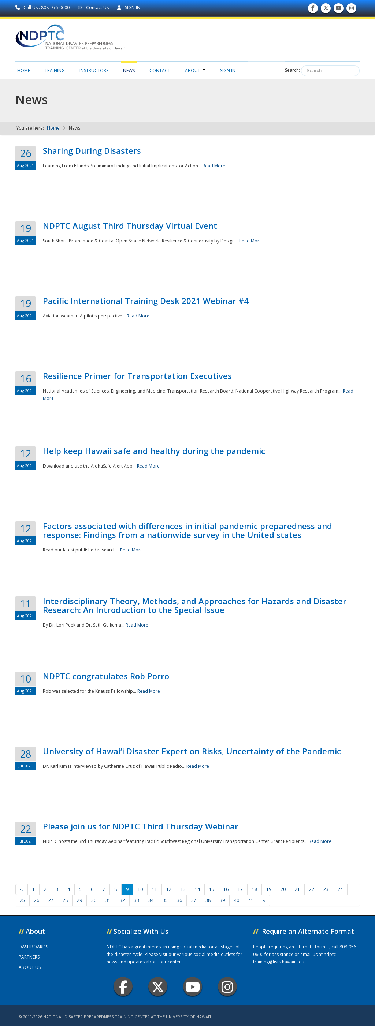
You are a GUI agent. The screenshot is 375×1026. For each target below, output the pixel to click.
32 (122, 900)
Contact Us (94, 7)
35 (165, 900)
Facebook (123, 986)
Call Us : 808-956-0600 (43, 7)
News (129, 70)
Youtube (192, 986)
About (195, 70)
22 (311, 889)
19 (268, 889)
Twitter (157, 986)
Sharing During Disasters (92, 150)
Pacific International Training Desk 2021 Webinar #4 (146, 300)
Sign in (227, 70)
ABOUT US (30, 967)
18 (254, 889)
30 (93, 900)
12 (168, 889)
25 (22, 900)
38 (208, 900)
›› (264, 900)
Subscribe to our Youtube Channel (339, 10)
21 (297, 889)
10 (140, 889)
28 (65, 900)
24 (340, 889)
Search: (292, 70)
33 (136, 900)
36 (179, 900)
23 (325, 889)
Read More (214, 166)
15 (211, 889)
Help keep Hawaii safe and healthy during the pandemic (154, 450)
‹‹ (21, 889)
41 (250, 900)
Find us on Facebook (313, 10)
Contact (159, 70)
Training (55, 70)
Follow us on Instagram (351, 10)
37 (193, 900)
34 (150, 900)
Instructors (93, 70)
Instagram (227, 986)
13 (183, 889)
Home (23, 70)
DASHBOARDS (33, 947)
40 (236, 900)
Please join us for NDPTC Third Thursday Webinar (140, 826)
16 (226, 889)
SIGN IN (128, 7)
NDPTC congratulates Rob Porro (106, 675)
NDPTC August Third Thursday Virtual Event (130, 225)
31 (108, 900)
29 (79, 900)
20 (283, 889)
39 (222, 900)
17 (240, 889)
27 (50, 900)
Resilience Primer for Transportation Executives (137, 375)
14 (197, 889)
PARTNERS (29, 957)
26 (36, 900)
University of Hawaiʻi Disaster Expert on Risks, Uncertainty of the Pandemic (192, 751)
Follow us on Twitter (325, 10)
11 (154, 889)
